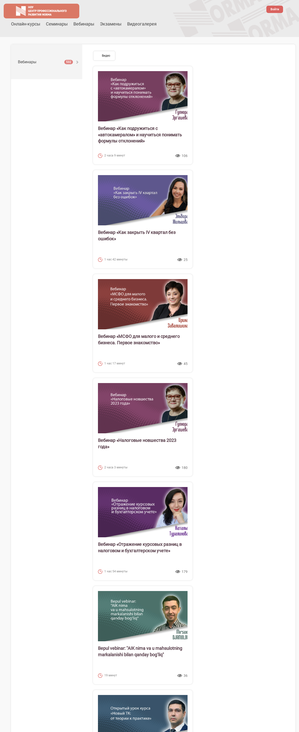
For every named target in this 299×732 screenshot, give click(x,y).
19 (267, 592)
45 (145, 609)
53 (226, 609)
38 (266, 601)
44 (135, 609)
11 (186, 592)
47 (165, 609)
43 (125, 609)
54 (236, 609)
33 (216, 601)
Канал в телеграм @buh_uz (173, 708)
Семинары (57, 23)
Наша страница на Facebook (172, 693)
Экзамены (111, 23)
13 (206, 592)
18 (256, 592)
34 (226, 601)
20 (277, 592)
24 (125, 601)
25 (135, 601)
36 (246, 601)
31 (196, 601)
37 (256, 601)
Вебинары (83, 23)
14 (216, 592)
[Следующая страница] (255, 609)
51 (206, 609)
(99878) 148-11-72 (251, 689)
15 (226, 592)
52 (216, 609)
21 (95, 601)
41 (105, 609)
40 (95, 609)
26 (145, 601)
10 (176, 592)
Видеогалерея (142, 23)
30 (186, 601)
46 (155, 609)
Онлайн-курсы (25, 23)
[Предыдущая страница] (94, 592)
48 (175, 609)
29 (175, 601)
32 (206, 601)
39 (276, 601)
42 (115, 609)
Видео (106, 55)
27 (155, 601)
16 (236, 592)
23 (115, 601)
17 (246, 592)
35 (236, 601)
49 (186, 609)
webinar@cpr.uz (253, 693)
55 (246, 609)
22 (105, 601)
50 (196, 609)
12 (196, 592)
